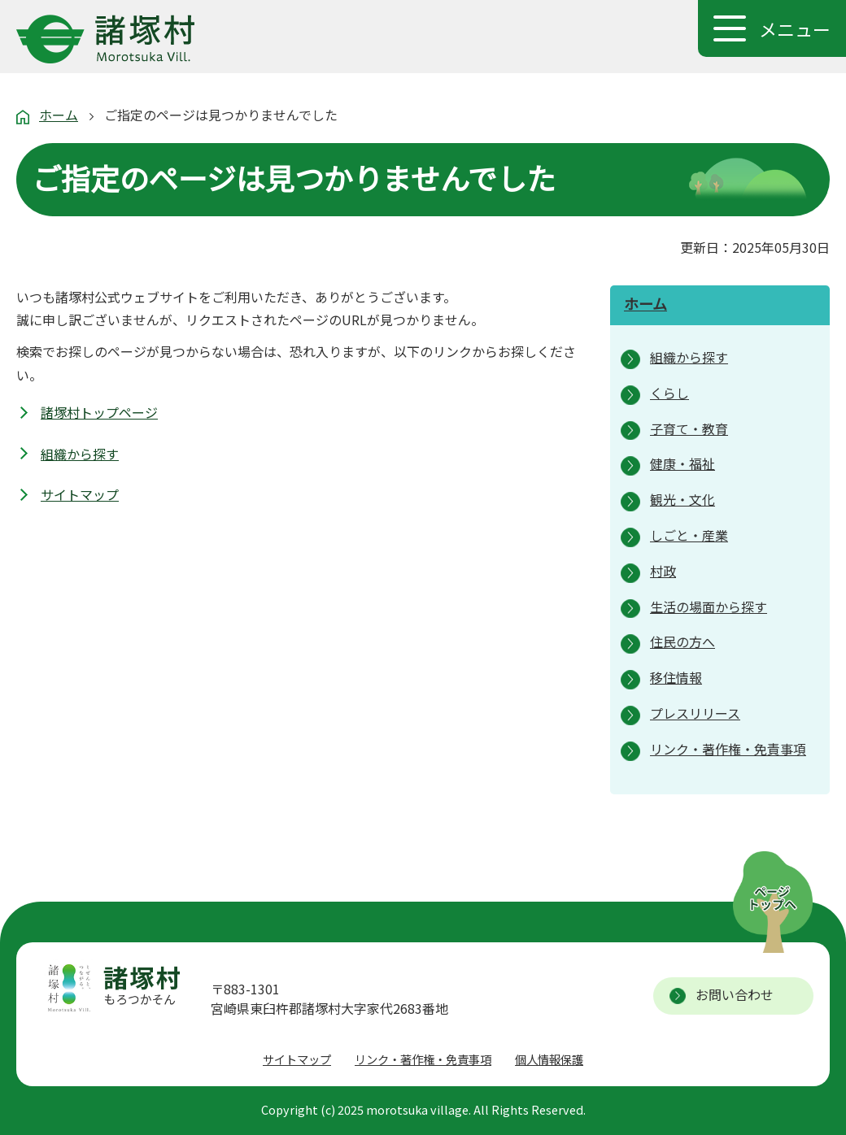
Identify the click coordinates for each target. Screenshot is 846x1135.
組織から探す (80, 453)
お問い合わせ (735, 994)
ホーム (58, 114)
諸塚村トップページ (99, 412)
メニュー (795, 28)
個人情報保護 (549, 1059)
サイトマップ (80, 494)
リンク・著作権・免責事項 (423, 1059)
